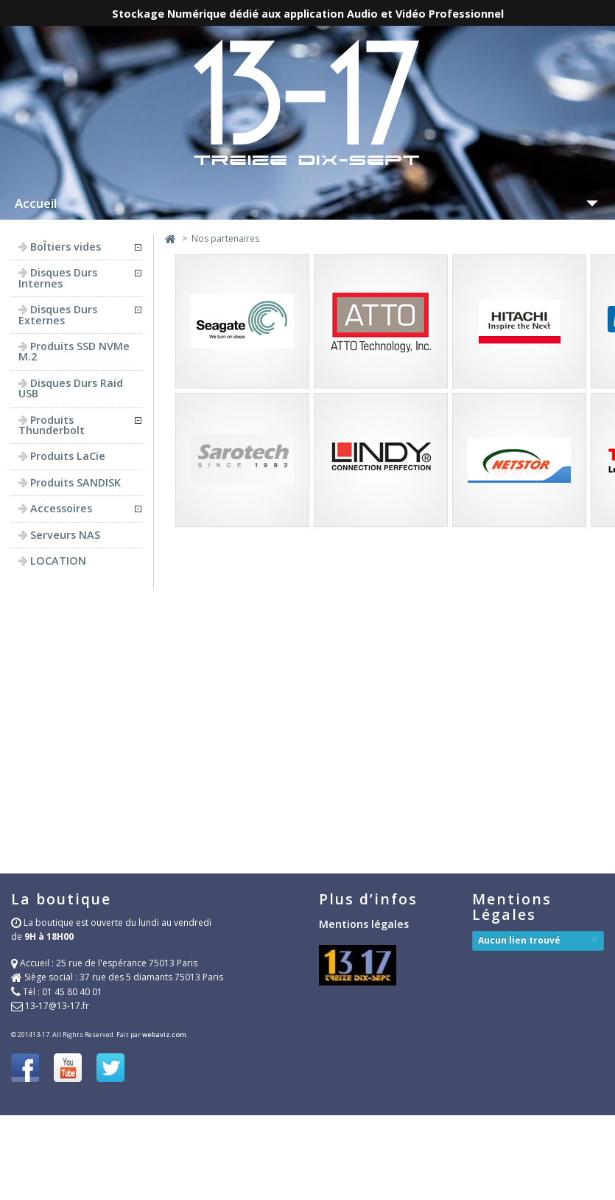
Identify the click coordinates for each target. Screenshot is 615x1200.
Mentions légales (364, 924)
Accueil (36, 203)
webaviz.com (164, 1034)
